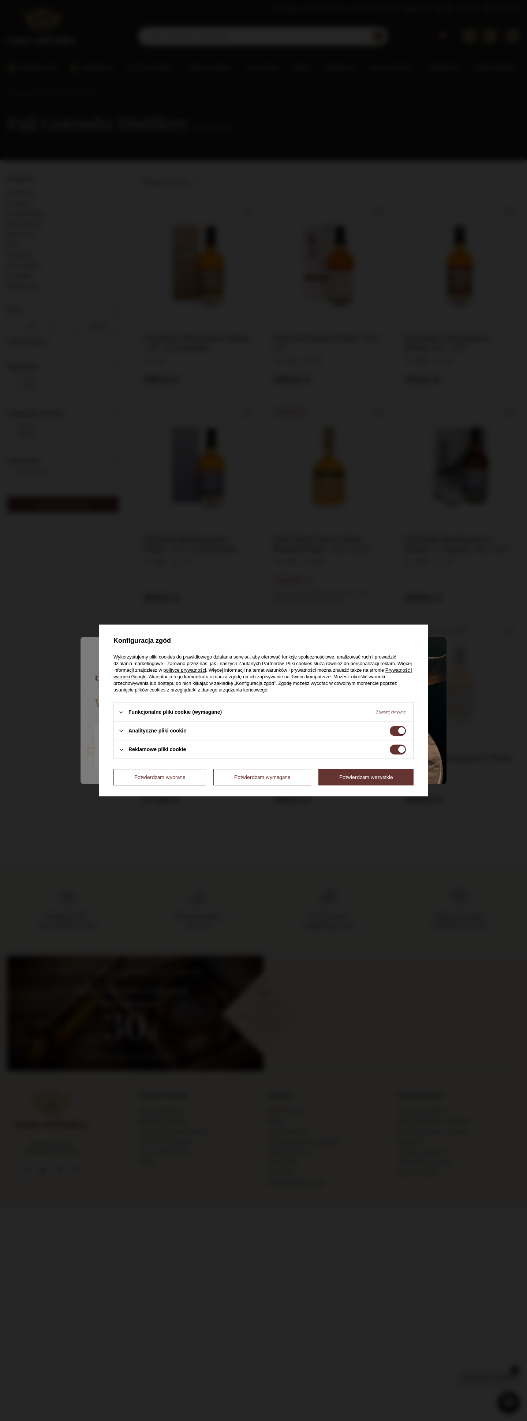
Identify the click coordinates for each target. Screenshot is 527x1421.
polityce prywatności (185, 670)
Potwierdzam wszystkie (366, 777)
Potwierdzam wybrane (160, 777)
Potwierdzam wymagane (262, 777)
